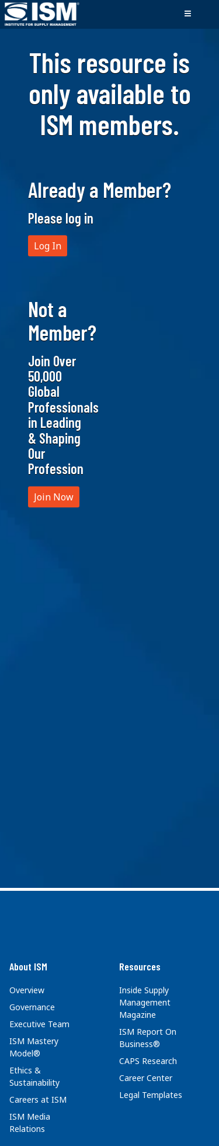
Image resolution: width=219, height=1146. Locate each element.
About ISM (28, 966)
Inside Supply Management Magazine (145, 1002)
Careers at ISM (38, 1099)
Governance (32, 1007)
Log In (47, 245)
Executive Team (39, 1024)
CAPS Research (148, 1060)
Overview (26, 990)
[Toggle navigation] (187, 14)
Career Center (145, 1077)
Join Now (54, 496)
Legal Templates (150, 1094)
